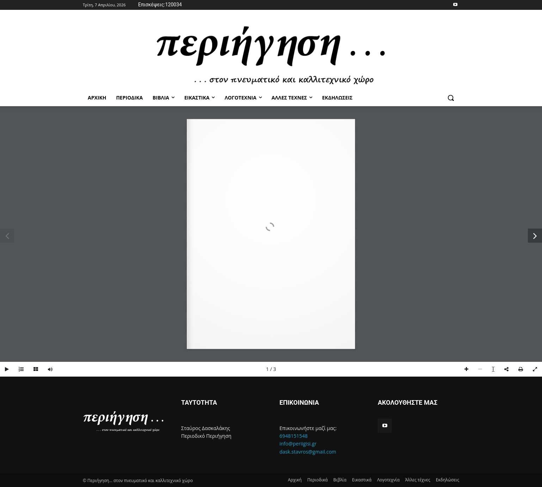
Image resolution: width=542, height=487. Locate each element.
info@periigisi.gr (297, 443)
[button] (450, 97)
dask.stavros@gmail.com (307, 451)
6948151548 (293, 435)
